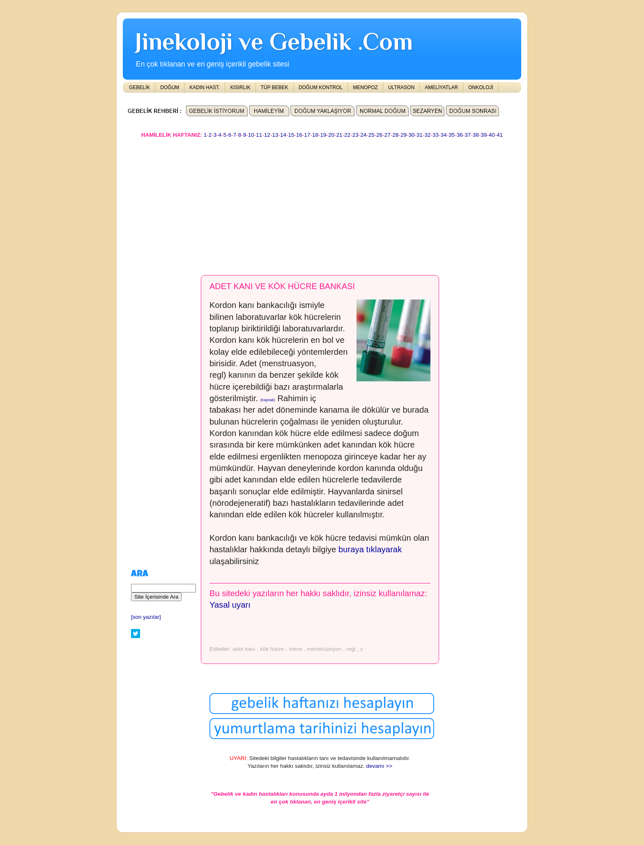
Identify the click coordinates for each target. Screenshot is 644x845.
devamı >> (379, 766)
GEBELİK (139, 87)
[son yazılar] (146, 617)
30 (411, 135)
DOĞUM (169, 87)
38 (476, 135)
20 (331, 135)
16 (299, 135)
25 (371, 135)
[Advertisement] (322, 203)
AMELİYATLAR (441, 87)
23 (355, 135)
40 (492, 135)
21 (339, 135)
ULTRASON (401, 87)
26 (379, 135)
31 (419, 135)
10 (251, 135)
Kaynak (268, 400)
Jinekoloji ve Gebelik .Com (274, 41)
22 (347, 135)
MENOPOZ (365, 87)
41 (500, 135)
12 (267, 135)
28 (395, 135)
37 (468, 135)
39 (484, 135)
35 (451, 135)
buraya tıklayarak (370, 549)
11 (259, 135)
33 (435, 135)
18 (315, 135)
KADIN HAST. (204, 87)
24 (363, 135)
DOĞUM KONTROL (321, 87)
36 (460, 135)
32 (428, 135)
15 (291, 135)
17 (307, 135)
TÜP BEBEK (274, 87)
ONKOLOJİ (480, 87)
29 (403, 135)
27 (387, 135)
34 (444, 135)
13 (275, 135)
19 (323, 135)
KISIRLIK (240, 87)
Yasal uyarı (230, 604)
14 (283, 135)
